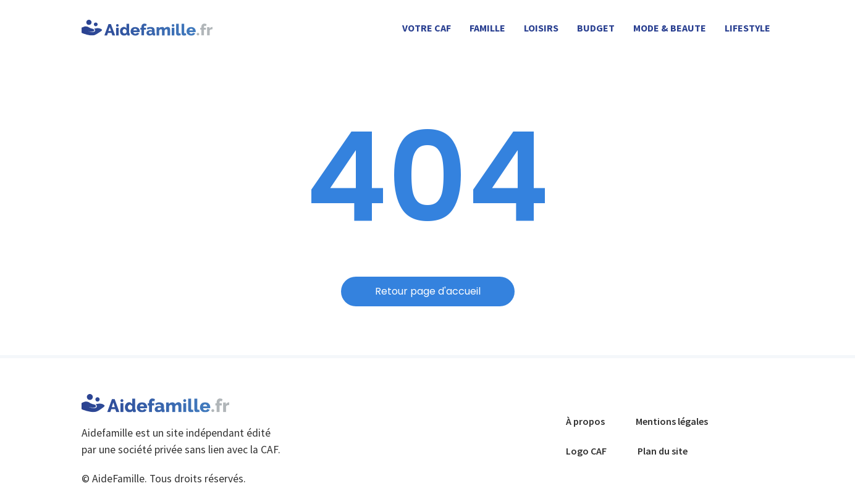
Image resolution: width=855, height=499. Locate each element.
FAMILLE (487, 28)
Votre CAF (426, 28)
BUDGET (596, 28)
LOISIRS (541, 28)
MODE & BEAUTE (669, 28)
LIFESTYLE (747, 28)
